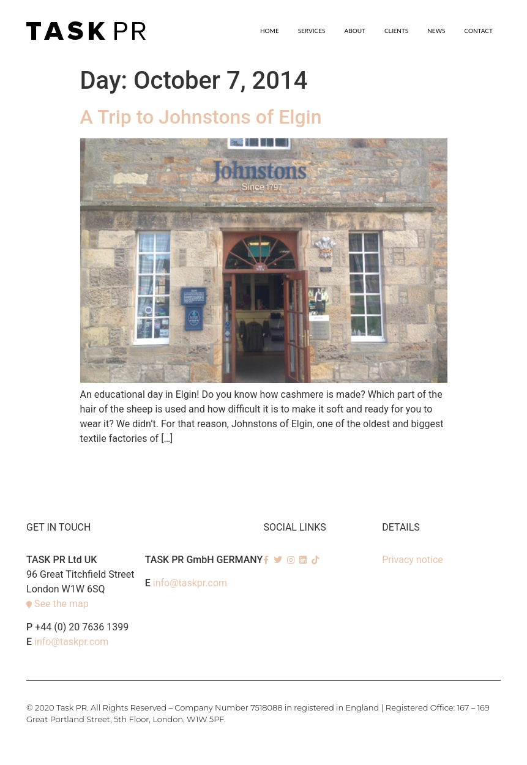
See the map (61, 604)
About (354, 30)
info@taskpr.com (71, 641)
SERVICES (312, 30)
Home (269, 30)
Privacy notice (412, 559)
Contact (478, 30)
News (436, 30)
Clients (396, 30)
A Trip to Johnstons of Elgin (201, 117)
